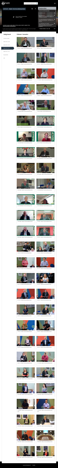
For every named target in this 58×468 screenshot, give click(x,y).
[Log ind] (54, 3)
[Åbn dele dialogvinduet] (35, 9)
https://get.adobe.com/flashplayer (9, 26)
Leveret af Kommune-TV (27, 465)
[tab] (47, 8)
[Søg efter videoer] (29, 3)
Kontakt (34, 465)
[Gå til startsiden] (6, 3)
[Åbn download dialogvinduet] (32, 9)
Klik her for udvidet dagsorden (44, 10)
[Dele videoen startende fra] (54, 15)
